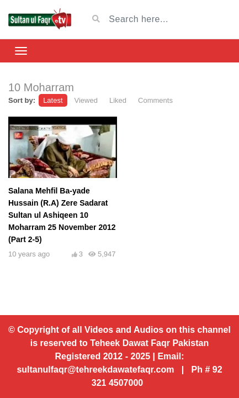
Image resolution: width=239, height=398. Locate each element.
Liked (117, 100)
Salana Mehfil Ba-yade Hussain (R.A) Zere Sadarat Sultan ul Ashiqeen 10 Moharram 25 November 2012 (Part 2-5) (62, 215)
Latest (52, 100)
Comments (155, 100)
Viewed (86, 100)
